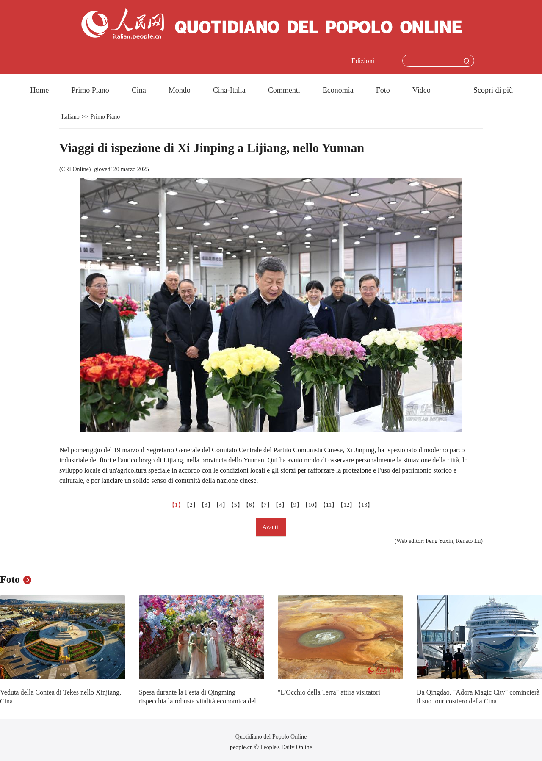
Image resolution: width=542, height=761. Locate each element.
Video (421, 90)
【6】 (250, 505)
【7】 (265, 505)
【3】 (206, 505)
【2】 (191, 505)
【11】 (328, 505)
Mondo (180, 90)
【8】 (280, 505)
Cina (139, 90)
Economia (338, 90)
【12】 (346, 505)
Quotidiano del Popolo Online (271, 736)
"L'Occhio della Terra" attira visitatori (329, 692)
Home (39, 90)
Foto (383, 90)
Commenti (284, 90)
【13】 (364, 505)
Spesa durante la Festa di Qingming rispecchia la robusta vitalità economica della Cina (200, 701)
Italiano (70, 116)
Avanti (271, 527)
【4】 (220, 505)
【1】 (176, 505)
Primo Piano (90, 90)
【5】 (235, 505)
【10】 (311, 505)
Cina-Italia (229, 90)
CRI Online (75, 169)
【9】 (295, 505)
